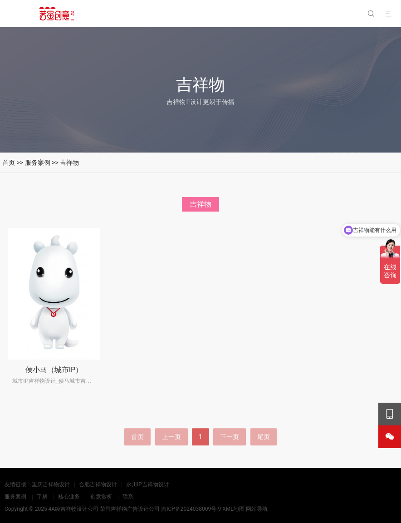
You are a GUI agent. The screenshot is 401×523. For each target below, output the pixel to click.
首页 (8, 162)
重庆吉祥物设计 (51, 484)
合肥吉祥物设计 (98, 484)
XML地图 (233, 509)
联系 (127, 496)
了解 (42, 496)
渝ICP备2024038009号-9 (191, 509)
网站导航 (257, 509)
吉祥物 (69, 162)
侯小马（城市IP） (54, 369)
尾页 (263, 449)
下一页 (229, 449)
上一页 (171, 449)
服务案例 (37, 162)
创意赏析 (101, 496)
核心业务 (69, 496)
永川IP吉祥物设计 (147, 484)
